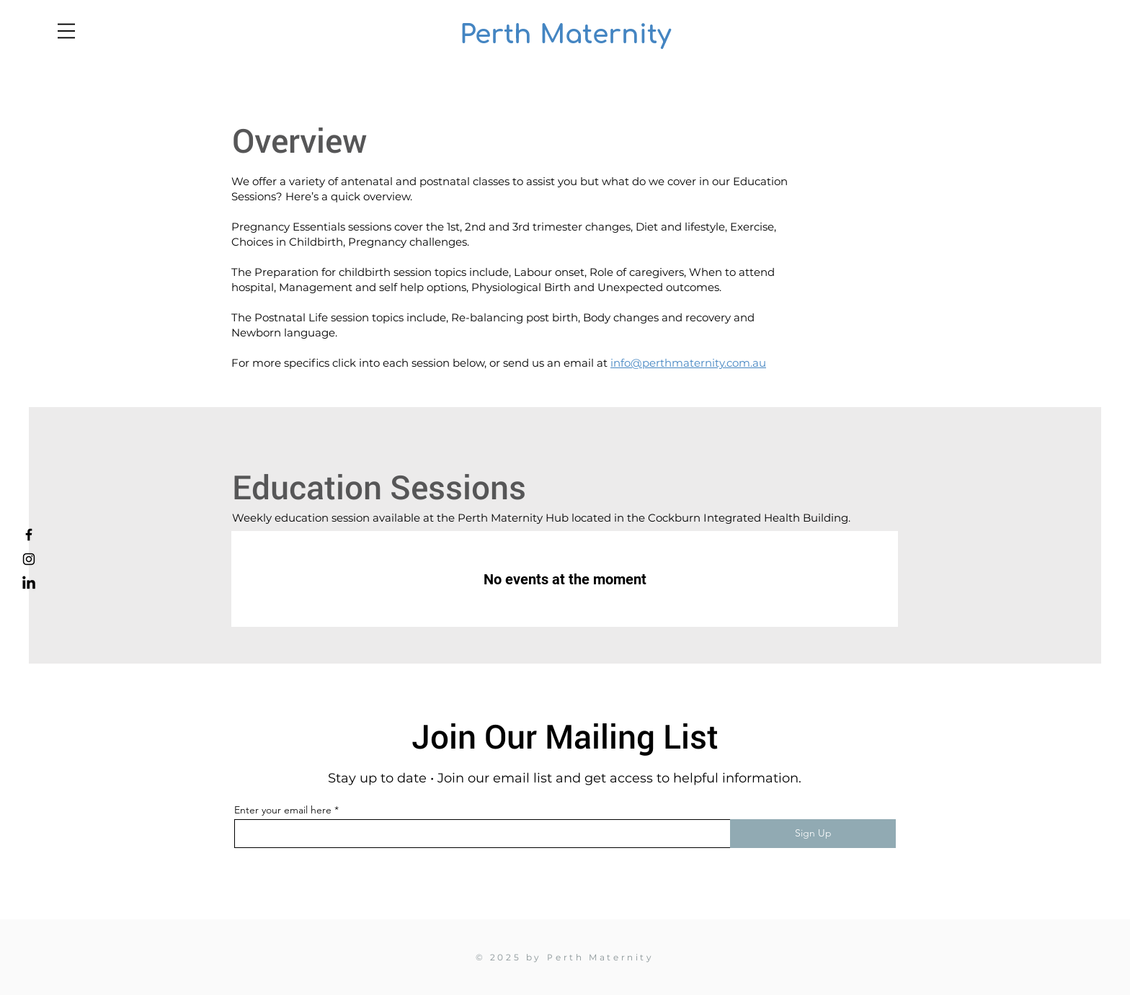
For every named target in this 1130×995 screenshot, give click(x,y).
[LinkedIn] (29, 584)
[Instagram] (29, 559)
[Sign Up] (813, 833)
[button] (66, 31)
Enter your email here (283, 810)
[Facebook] (29, 535)
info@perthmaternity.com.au (688, 363)
